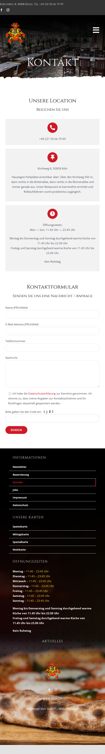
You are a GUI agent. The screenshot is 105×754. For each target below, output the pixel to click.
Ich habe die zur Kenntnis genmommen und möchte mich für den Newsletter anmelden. (52, 415)
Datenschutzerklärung (64, 410)
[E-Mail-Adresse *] (52, 399)
